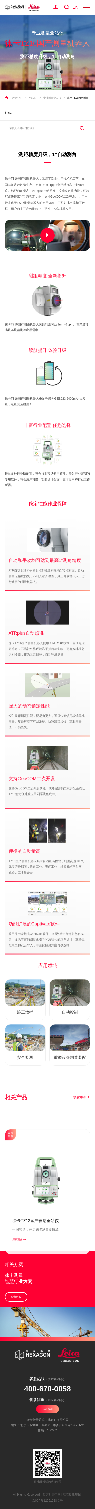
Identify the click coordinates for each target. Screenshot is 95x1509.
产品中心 (17, 97)
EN (75, 7)
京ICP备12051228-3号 (47, 1500)
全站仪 (32, 97)
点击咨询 (48, 1409)
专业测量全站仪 (52, 97)
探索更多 (81, 1107)
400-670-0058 (47, 1388)
